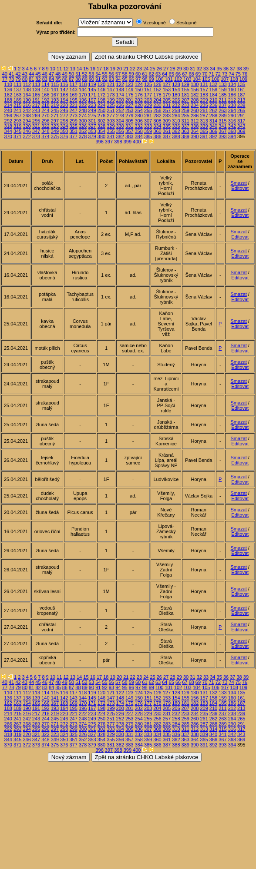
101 (168, 79)
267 (17, 115)
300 (83, 120)
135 (241, 84)
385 (148, 136)
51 (78, 73)
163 (17, 94)
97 (138, 79)
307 (148, 120)
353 (92, 131)
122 (120, 84)
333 (148, 126)
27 (165, 68)
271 (55, 115)
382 (120, 136)
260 (195, 110)
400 (137, 141)
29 (179, 68)
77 (4, 79)
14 (79, 68)
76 (244, 73)
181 (185, 94)
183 (204, 94)
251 (111, 110)
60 (138, 73)
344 (8, 131)
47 (51, 73)
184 (213, 94)
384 (138, 136)
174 (120, 94)
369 (241, 131)
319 (17, 126)
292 (8, 120)
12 (65, 68)
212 (232, 100)
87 (71, 79)
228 (138, 105)
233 (185, 105)
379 (92, 136)
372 (26, 136)
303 (111, 120)
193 (55, 100)
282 (157, 115)
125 (148, 84)
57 (118, 73)
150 (138, 89)
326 (83, 126)
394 (232, 136)
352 (83, 131)
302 (101, 120)
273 (73, 115)
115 (55, 84)
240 (8, 110)
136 (8, 89)
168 (64, 94)
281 (148, 115)
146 (101, 89)
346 (26, 131)
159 (222, 89)
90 (91, 79)
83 (44, 79)
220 (64, 105)
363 (185, 131)
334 (157, 126)
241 (17, 110)
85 (58, 79)
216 (26, 105)
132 (213, 84)
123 (129, 84)
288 (213, 115)
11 (59, 68)
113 (36, 84)
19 (112, 68)
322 (45, 126)
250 (101, 110)
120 (101, 84)
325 (73, 126)
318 (8, 126)
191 (36, 100)
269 (36, 115)
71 (211, 73)
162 (8, 94)
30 (186, 68)
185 (222, 94)
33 (206, 68)
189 (17, 100)
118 (83, 84)
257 (167, 110)
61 (144, 73)
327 (92, 126)
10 (52, 68)
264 (232, 110)
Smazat (239, 183)
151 (148, 89)
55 (104, 73)
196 (83, 100)
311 (185, 120)
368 (232, 131)
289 (222, 115)
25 (152, 68)
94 (118, 79)
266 (8, 115)
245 (55, 110)
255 (148, 110)
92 (105, 79)
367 (222, 131)
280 (138, 115)
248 (83, 110)
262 (213, 110)
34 (212, 68)
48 (58, 73)
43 (24, 73)
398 (118, 141)
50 (71, 73)
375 (55, 136)
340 (213, 126)
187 (241, 94)
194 (64, 100)
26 (159, 68)
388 (176, 136)
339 (204, 126)
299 (73, 120)
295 (36, 120)
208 (195, 100)
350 (64, 131)
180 (176, 94)
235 (204, 105)
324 (64, 126)
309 (167, 120)
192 (45, 100)
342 (232, 126)
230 (157, 105)
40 (4, 73)
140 (45, 89)
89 (85, 79)
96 (131, 79)
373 (36, 136)
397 (109, 141)
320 (26, 126)
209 (204, 100)
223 (92, 105)
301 (92, 120)
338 (195, 126)
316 (232, 120)
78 (11, 79)
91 (98, 79)
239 (241, 105)
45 (37, 73)
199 (111, 100)
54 (98, 73)
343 (241, 126)
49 (64, 73)
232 (176, 105)
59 (131, 73)
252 (120, 110)
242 (26, 110)
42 (17, 73)
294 (26, 120)
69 (198, 73)
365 (204, 131)
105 (206, 79)
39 (246, 68)
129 (185, 84)
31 (192, 68)
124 (138, 84)
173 (111, 94)
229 (148, 105)
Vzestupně (154, 22)
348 (45, 131)
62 (151, 73)
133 (222, 84)
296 (45, 120)
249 (92, 110)
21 (125, 68)
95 (124, 79)
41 (11, 73)
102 (178, 79)
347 (36, 131)
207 (185, 100)
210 (213, 100)
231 (167, 105)
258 (176, 110)
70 (204, 73)
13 (72, 68)
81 (31, 79)
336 (176, 126)
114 (45, 84)
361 (167, 131)
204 (157, 100)
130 (195, 84)
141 (55, 89)
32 (199, 68)
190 (26, 100)
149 (129, 89)
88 (78, 79)
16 (92, 68)
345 (17, 131)
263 (222, 110)
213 (241, 100)
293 (17, 120)
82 (37, 79)
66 (178, 73)
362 (176, 131)
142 (64, 89)
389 (185, 136)
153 (167, 89)
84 (51, 79)
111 (17, 84)
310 (176, 120)
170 (83, 94)
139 (36, 89)
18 (105, 68)
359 (148, 131)
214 (8, 105)
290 (232, 115)
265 (241, 110)
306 (138, 120)
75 (238, 73)
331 (129, 126)
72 (218, 73)
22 (132, 68)
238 (232, 105)
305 (129, 120)
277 (111, 115)
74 (231, 73)
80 (24, 79)
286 (195, 115)
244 (45, 110)
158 (213, 89)
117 (73, 84)
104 (197, 79)
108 (234, 79)
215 (17, 105)
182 (195, 94)
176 (138, 94)
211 (222, 100)
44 (31, 73)
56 (111, 73)
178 (157, 94)
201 (129, 100)
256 (157, 110)
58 (124, 73)
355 (111, 131)
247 (73, 110)
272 (64, 115)
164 (26, 94)
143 (73, 89)
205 (167, 100)
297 (55, 120)
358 (138, 131)
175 (129, 94)
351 (73, 131)
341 (222, 126)
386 (157, 136)
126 (157, 84)
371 (17, 136)
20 (119, 68)
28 (172, 68)
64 (164, 73)
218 (45, 105)
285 (185, 115)
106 (215, 79)
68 (191, 73)
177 (148, 94)
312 (195, 120)
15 (85, 68)
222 (83, 105)
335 (167, 126)
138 (26, 89)
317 (241, 120)
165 (36, 94)
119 (92, 84)
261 (204, 110)
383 (129, 136)
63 (158, 73)
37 (232, 68)
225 (111, 105)
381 (111, 136)
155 (185, 89)
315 (222, 120)
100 (159, 79)
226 (120, 105)
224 (101, 105)
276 (101, 115)
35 (219, 68)
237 (222, 105)
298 (64, 120)
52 (85, 73)
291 (241, 115)
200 (120, 100)
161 (241, 89)
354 (101, 131)
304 (120, 120)
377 (73, 136)
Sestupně (186, 22)
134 (232, 84)
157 (204, 89)
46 (44, 73)
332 (138, 126)
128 (176, 84)
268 (26, 115)
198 (101, 100)
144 (83, 89)
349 (55, 131)
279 (129, 115)
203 (148, 100)
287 (204, 115)
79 (17, 79)
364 (195, 131)
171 (92, 94)
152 (157, 89)
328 (101, 126)
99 (151, 79)
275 (92, 115)
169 (73, 94)
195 (73, 100)
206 (176, 100)
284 (176, 115)
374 (45, 136)
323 (55, 126)
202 (138, 100)
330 (120, 126)
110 (8, 84)
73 (224, 73)
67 (184, 73)
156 (195, 89)
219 (55, 105)
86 (64, 79)
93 (111, 79)
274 (83, 115)
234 (195, 105)
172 (101, 94)
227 (129, 105)
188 (8, 100)
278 (120, 115)
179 (167, 94)
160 (232, 89)
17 (99, 68)
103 (187, 79)
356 (120, 131)
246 (64, 110)
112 (26, 84)
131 (204, 84)
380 (101, 136)
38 (239, 68)
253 (129, 110)
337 (185, 126)
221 (73, 105)
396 (99, 141)
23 (139, 68)
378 (83, 136)
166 (45, 94)
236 (213, 105)
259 (185, 110)
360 (157, 131)
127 (167, 84)
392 (213, 136)
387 (167, 136)
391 (204, 136)
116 (64, 84)
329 (111, 126)
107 (225, 79)
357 (129, 131)
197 (92, 100)
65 (171, 73)
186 (232, 94)
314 (213, 120)
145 (92, 89)
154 (176, 89)
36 (226, 68)
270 (45, 115)
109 (243, 79)
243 (36, 110)
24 (145, 68)
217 (36, 105)
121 (111, 84)
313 (204, 120)
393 (222, 136)
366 (213, 131)
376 (64, 136)
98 (144, 79)
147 (111, 89)
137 (17, 89)
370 (8, 136)
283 (167, 115)
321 (36, 126)
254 (138, 110)
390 (195, 136)
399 (127, 141)
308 (157, 120)
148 (120, 89)
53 (91, 73)
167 (55, 94)
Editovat (240, 188)
